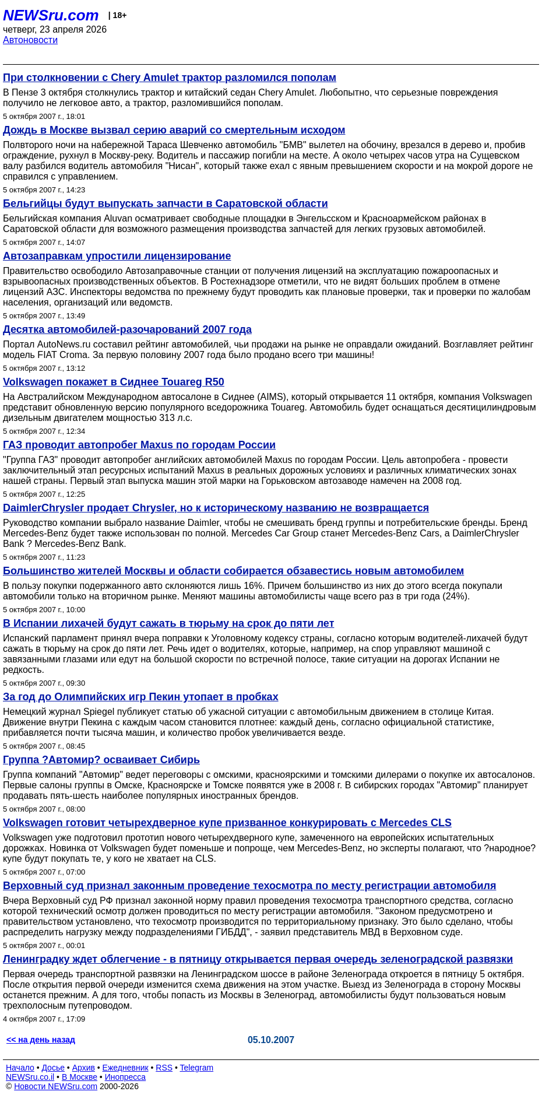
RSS (164, 1067)
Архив (83, 1067)
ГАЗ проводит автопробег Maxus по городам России (139, 445)
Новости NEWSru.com (55, 1086)
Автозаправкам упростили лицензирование (117, 256)
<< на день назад (40, 1039)
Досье (53, 1067)
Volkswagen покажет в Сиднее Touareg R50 (113, 382)
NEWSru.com (51, 15)
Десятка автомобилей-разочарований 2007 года (127, 329)
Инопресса (125, 1077)
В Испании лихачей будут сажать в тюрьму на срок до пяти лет (168, 623)
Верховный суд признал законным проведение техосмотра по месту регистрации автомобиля (249, 886)
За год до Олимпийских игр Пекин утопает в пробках (141, 697)
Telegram (197, 1067)
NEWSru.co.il (30, 1077)
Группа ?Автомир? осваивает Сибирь (101, 760)
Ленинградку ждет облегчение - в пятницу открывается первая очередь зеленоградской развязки (258, 959)
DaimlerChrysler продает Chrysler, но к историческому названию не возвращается (216, 508)
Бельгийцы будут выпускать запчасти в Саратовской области (165, 203)
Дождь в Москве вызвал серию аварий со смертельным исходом (174, 130)
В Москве (79, 1077)
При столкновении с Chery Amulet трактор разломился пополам (169, 77)
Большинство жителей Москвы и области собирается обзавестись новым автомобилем (233, 571)
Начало (20, 1067)
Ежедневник (126, 1067)
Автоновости (30, 40)
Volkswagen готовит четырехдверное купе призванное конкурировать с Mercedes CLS (227, 823)
